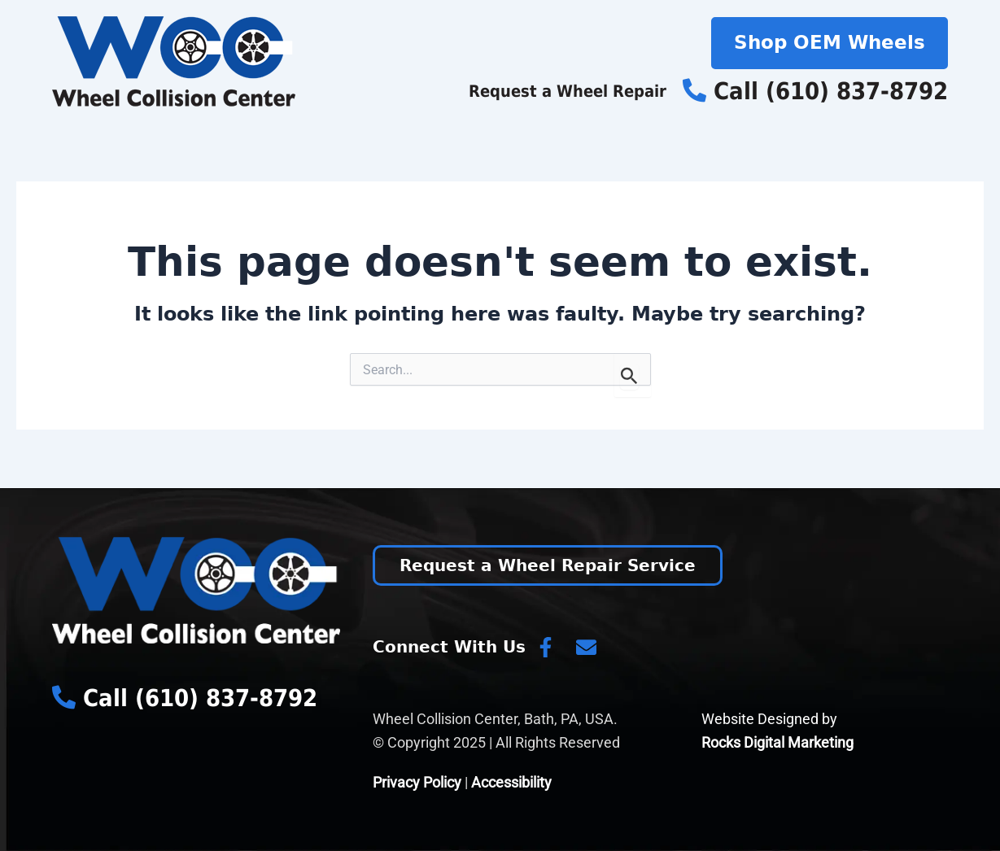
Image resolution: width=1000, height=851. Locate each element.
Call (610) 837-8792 (815, 91)
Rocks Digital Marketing (777, 742)
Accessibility (511, 782)
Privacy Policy (417, 782)
